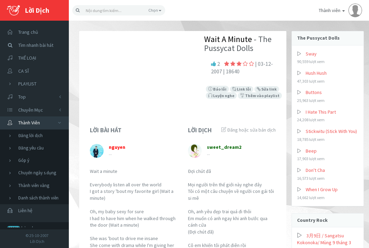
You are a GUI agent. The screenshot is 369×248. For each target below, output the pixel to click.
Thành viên (340, 10)
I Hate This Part (321, 112)
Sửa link (267, 89)
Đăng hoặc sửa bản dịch (248, 130)
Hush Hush (316, 73)
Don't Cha (315, 170)
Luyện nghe (221, 95)
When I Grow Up (322, 189)
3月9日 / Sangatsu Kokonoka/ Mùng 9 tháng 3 (324, 239)
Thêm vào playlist (260, 95)
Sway (311, 54)
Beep (311, 151)
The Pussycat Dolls (318, 38)
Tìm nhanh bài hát (28, 45)
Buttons (314, 92)
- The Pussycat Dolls (238, 43)
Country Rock (312, 220)
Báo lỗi (217, 89)
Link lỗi (241, 89)
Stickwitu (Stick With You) (331, 131)
